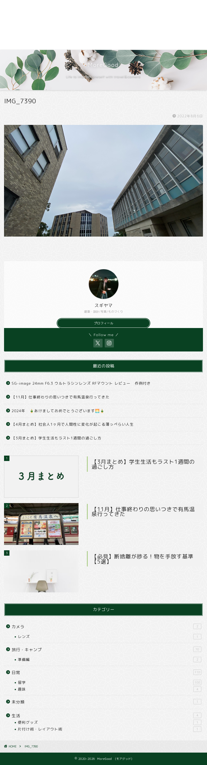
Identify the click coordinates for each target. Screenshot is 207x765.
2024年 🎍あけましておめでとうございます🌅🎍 (58, 410)
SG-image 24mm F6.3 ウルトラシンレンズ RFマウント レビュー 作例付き (81, 383)
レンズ (109, 636)
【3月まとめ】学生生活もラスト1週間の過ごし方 (56, 437)
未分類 (106, 702)
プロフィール (103, 323)
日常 (106, 672)
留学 (109, 682)
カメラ (106, 627)
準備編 (109, 659)
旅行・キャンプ (106, 650)
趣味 (109, 689)
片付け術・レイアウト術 (109, 729)
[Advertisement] (103, 25)
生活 (106, 716)
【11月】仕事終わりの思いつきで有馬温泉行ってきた (61, 396)
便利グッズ (109, 722)
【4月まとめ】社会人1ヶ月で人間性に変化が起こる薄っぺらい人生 (73, 424)
